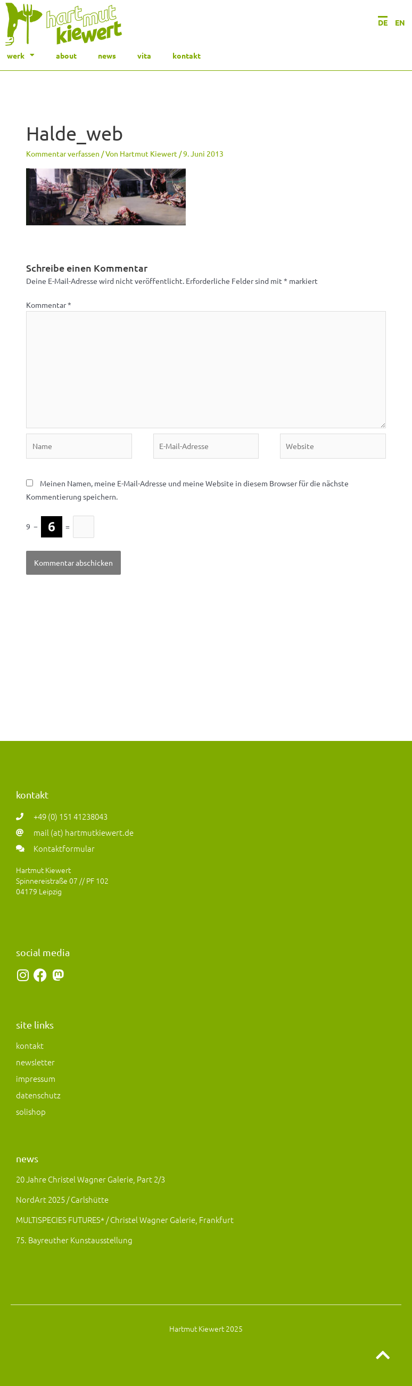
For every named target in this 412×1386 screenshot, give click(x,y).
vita (144, 55)
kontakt (186, 55)
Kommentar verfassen (63, 153)
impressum (35, 1078)
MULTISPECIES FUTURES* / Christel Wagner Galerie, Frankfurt (125, 1219)
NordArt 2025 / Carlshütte (62, 1199)
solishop (31, 1111)
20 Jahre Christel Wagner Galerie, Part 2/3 (90, 1179)
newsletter (35, 1062)
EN (400, 22)
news (107, 55)
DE (383, 22)
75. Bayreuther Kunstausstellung (74, 1239)
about (66, 55)
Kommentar (48, 304)
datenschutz (38, 1095)
